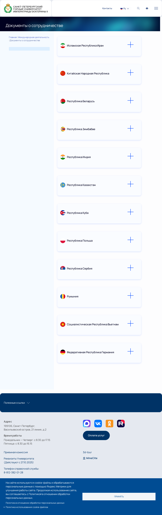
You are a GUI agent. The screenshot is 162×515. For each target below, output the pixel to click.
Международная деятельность (33, 37)
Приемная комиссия (16, 452)
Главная (13, 37)
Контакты (107, 8)
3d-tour (87, 452)
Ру (124, 8)
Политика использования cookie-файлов (27, 507)
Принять (119, 496)
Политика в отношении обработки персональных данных (35, 502)
